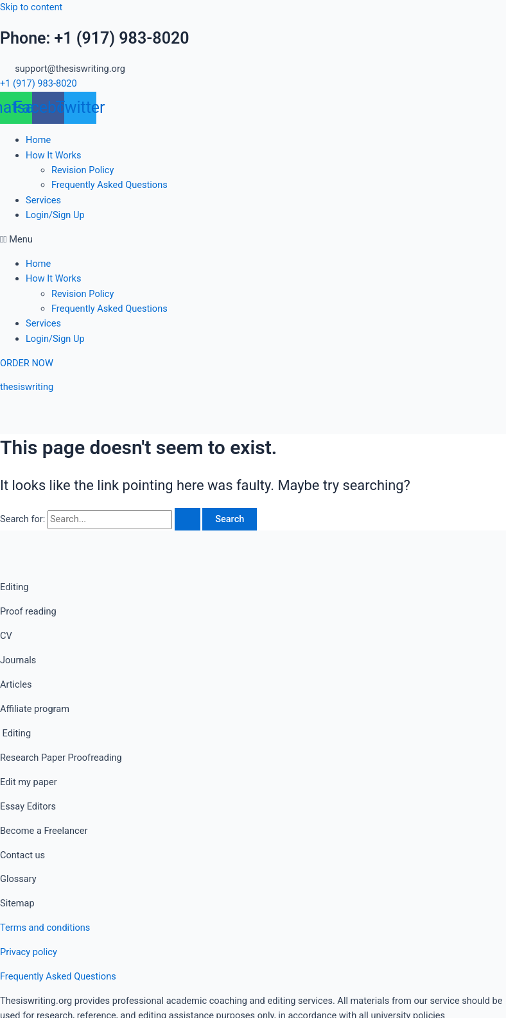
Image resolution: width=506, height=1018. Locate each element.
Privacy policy (28, 952)
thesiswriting (26, 387)
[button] (253, 239)
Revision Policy (82, 170)
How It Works (54, 155)
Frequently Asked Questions (109, 185)
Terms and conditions (45, 927)
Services (43, 200)
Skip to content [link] (31, 7)
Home (38, 140)
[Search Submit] (187, 519)
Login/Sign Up (55, 215)
